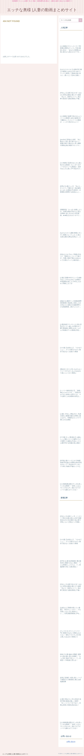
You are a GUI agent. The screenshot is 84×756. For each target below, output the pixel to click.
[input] (71, 20)
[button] (80, 20)
